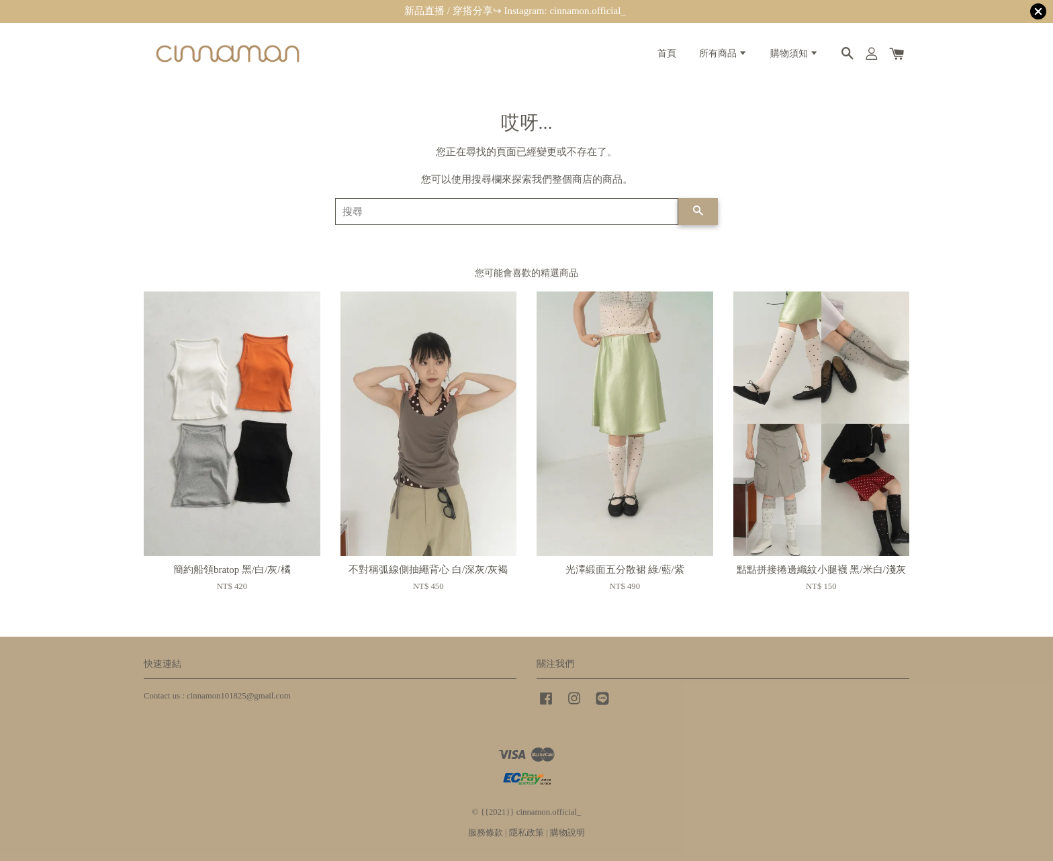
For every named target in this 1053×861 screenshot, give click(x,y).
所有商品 (723, 53)
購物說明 (567, 832)
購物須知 (794, 53)
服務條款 (485, 832)
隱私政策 (526, 832)
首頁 (666, 53)
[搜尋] (506, 211)
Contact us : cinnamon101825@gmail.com (217, 695)
